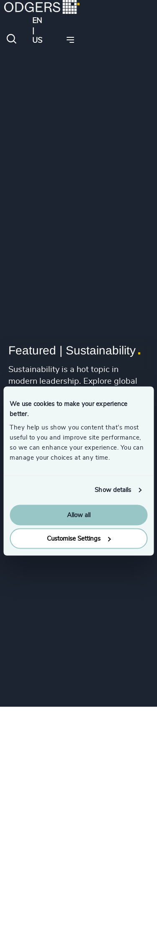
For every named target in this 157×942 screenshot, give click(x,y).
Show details (113, 490)
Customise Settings (79, 539)
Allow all (78, 515)
